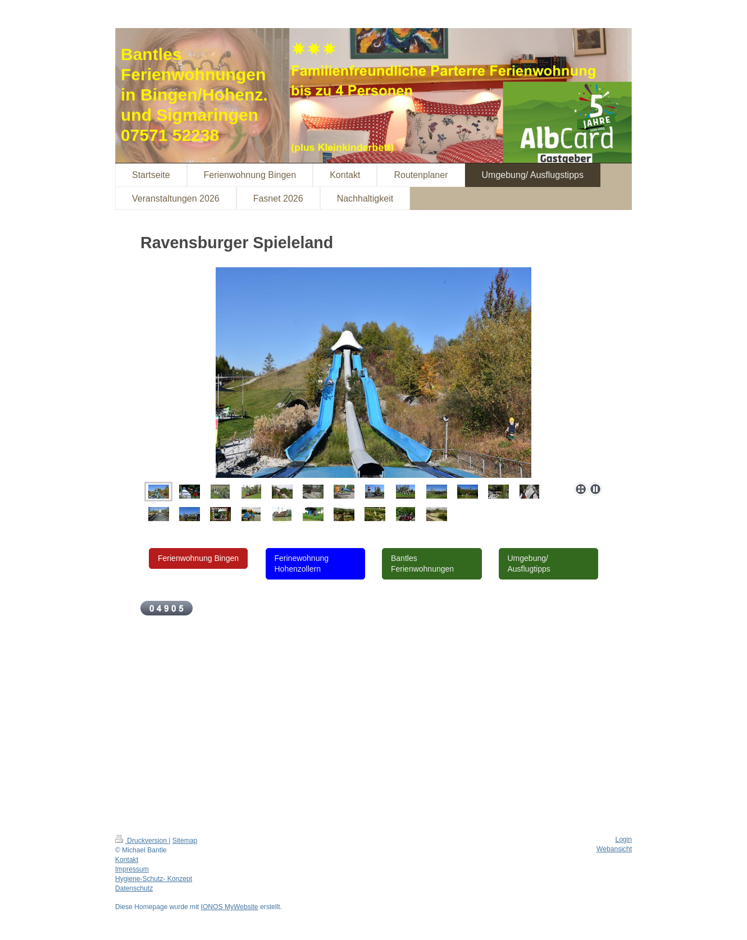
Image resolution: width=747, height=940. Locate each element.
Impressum (132, 869)
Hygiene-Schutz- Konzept (153, 879)
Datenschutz (134, 888)
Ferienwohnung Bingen (198, 558)
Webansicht (614, 849)
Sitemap (184, 841)
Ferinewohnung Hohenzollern (302, 563)
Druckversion (141, 841)
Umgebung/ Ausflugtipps (529, 563)
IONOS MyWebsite (229, 907)
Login (623, 839)
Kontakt (126, 860)
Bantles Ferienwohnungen (422, 563)
